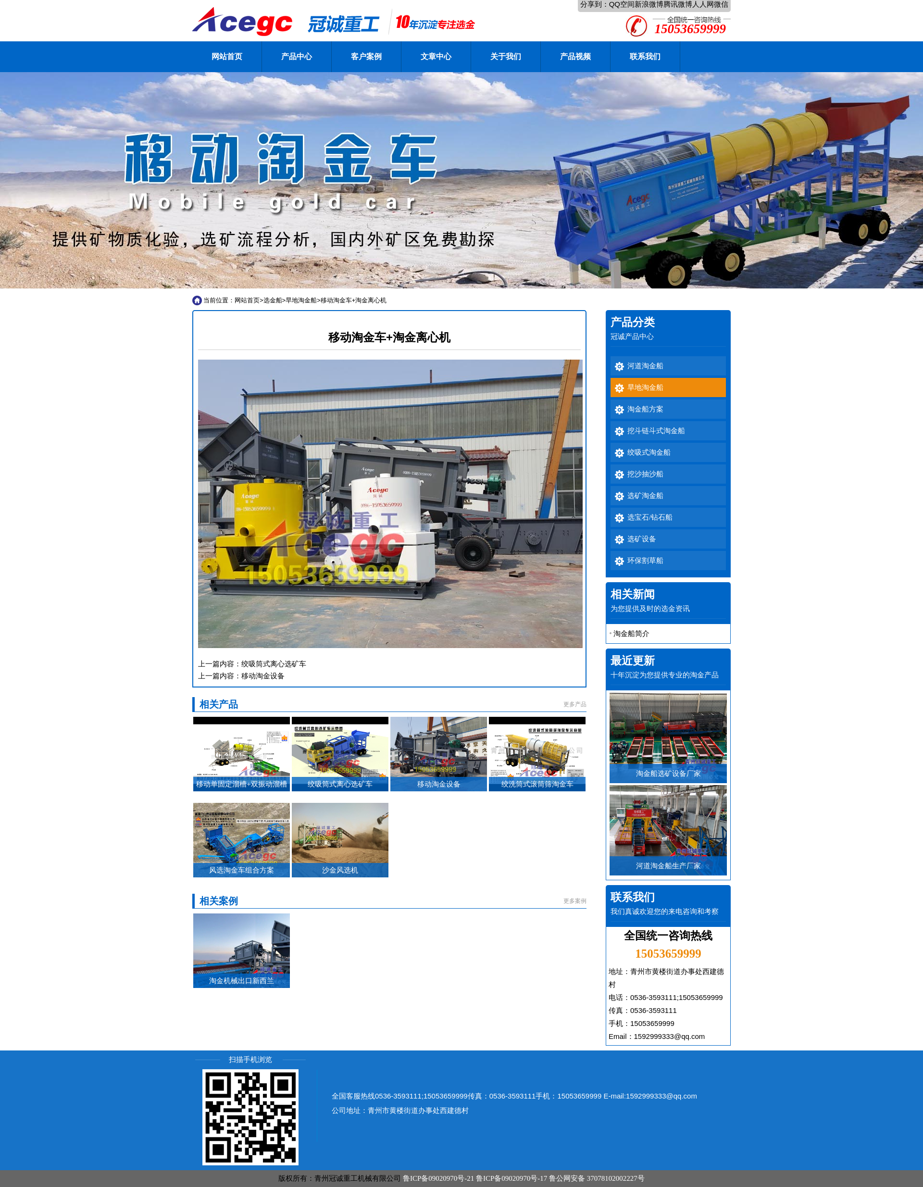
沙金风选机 (340, 870)
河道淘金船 (645, 366)
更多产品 (574, 704)
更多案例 (574, 901)
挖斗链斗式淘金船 (656, 431)
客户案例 (366, 56)
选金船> (274, 300)
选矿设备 (641, 539)
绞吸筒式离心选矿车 (273, 664)
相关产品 (219, 704)
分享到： (594, 4)
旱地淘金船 (301, 300)
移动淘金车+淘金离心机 (354, 300)
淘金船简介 (631, 633)
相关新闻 (633, 594)
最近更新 (633, 661)
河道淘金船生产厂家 (668, 866)
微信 (721, 4)
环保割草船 (645, 560)
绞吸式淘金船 (649, 452)
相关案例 (219, 901)
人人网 (703, 4)
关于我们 (505, 56)
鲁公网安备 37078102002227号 (597, 1178)
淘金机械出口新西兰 (241, 981)
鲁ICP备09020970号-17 (511, 1178)
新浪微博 (649, 4)
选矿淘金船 (645, 496)
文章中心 (436, 56)
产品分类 (633, 322)
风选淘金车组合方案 (241, 870)
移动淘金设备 (263, 676)
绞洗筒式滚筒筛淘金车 (537, 784)
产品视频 (575, 56)
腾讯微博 (677, 4)
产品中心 (296, 56)
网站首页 (227, 56)
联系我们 (645, 56)
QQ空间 (622, 4)
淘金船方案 (645, 409)
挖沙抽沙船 (645, 474)
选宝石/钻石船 (650, 517)
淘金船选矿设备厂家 (668, 773)
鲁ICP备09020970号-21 (438, 1178)
